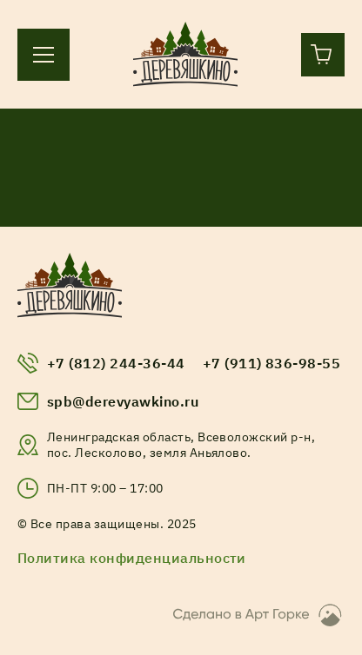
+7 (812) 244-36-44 (116, 363)
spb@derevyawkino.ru (122, 401)
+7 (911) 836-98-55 (272, 363)
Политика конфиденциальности (131, 557)
